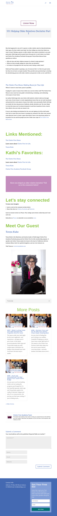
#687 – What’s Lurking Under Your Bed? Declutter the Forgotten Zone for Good (16, 331)
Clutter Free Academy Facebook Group (18, 169)
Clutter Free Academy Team (22, 415)
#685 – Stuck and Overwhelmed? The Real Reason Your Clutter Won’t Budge (15, 378)
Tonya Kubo (10, 147)
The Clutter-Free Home (13, 140)
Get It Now (41, 509)
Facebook (24, 209)
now (34, 218)
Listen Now (28, 23)
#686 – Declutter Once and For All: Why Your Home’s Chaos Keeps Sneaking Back (40, 331)
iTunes (15, 218)
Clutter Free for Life (24, 144)
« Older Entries (10, 404)
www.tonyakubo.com (20, 246)
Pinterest (31, 209)
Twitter (20, 209)
